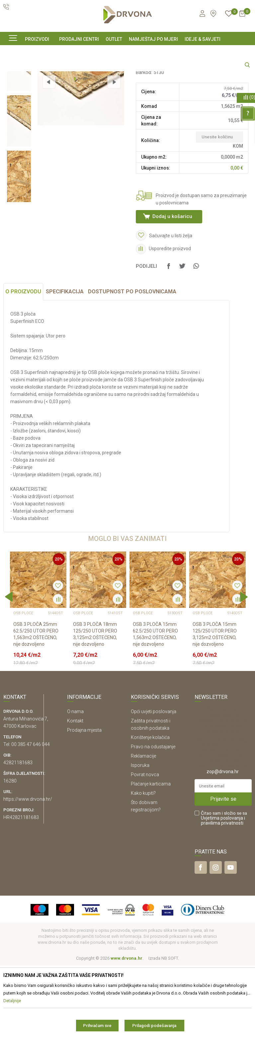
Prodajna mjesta (84, 801)
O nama (75, 782)
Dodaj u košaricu (171, 273)
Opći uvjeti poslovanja (153, 782)
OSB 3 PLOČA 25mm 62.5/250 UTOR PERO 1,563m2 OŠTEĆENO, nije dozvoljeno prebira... (35, 709)
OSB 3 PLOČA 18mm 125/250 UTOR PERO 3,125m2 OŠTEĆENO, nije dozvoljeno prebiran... (95, 709)
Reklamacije (143, 827)
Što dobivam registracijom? (146, 877)
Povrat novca (145, 846)
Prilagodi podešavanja (154, 1025)
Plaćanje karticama (151, 855)
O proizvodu (23, 363)
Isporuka (140, 836)
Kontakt (75, 792)
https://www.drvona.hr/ (27, 870)
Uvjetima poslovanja (222, 889)
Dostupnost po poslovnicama (132, 363)
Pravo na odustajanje (153, 818)
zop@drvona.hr (223, 843)
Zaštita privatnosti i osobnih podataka (150, 795)
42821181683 (18, 834)
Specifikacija (65, 363)
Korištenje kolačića (150, 808)
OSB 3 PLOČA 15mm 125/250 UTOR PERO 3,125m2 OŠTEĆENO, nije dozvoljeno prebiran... (215, 709)
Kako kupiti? (143, 864)
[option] (19, 122)
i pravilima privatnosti (223, 892)
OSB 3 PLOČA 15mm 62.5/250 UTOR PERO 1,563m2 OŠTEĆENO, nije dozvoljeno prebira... (155, 709)
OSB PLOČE (148, 114)
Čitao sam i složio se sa (224, 889)
